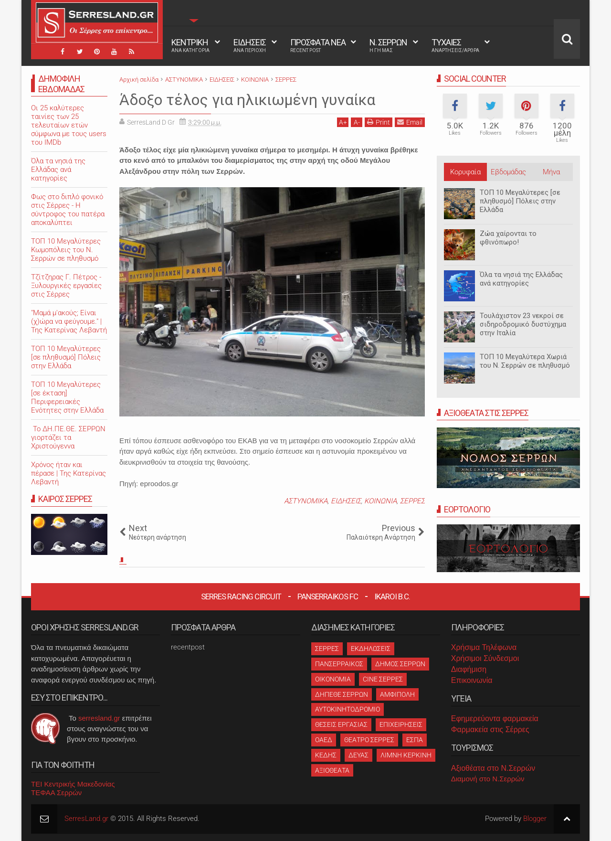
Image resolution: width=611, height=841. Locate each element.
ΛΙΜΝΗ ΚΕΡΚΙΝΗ (406, 755)
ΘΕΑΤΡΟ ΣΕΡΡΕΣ (369, 740)
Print (378, 122)
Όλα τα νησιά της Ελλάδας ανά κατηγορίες (521, 278)
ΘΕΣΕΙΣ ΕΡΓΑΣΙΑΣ (341, 724)
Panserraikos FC (327, 596)
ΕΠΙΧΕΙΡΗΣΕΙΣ (400, 724)
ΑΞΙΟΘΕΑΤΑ (332, 770)
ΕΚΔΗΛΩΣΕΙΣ (370, 648)
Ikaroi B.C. (392, 596)
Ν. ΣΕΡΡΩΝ (388, 45)
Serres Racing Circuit (241, 596)
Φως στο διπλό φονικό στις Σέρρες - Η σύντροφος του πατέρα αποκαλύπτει (68, 209)
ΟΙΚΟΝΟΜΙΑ (333, 679)
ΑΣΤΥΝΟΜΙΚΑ (305, 501)
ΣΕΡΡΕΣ (412, 501)
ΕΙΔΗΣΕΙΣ (249, 45)
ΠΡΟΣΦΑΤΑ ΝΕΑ (318, 45)
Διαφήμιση (468, 669)
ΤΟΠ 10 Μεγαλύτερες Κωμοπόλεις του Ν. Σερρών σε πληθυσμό (66, 250)
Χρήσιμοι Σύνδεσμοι (485, 658)
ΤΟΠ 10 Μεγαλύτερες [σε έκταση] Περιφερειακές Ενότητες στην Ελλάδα (67, 397)
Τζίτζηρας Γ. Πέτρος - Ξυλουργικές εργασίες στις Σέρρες (66, 285)
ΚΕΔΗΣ (326, 755)
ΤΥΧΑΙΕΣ (455, 45)
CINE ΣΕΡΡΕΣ (383, 679)
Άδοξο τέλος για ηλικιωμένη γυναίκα (247, 100)
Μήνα (551, 172)
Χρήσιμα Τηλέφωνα (483, 647)
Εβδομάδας (508, 172)
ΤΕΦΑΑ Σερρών (56, 792)
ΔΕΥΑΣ (358, 755)
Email (409, 122)
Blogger (535, 818)
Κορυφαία (465, 172)
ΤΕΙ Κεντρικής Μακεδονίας (73, 784)
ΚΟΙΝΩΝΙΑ (380, 501)
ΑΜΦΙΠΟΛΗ (397, 694)
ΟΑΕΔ (323, 740)
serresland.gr (99, 718)
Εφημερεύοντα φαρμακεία (494, 718)
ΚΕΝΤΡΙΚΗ (190, 45)
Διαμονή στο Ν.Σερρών (488, 779)
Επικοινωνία (472, 680)
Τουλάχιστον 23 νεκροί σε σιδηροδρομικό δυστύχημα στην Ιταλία (523, 324)
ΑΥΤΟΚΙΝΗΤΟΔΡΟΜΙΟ (347, 709)
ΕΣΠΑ (414, 740)
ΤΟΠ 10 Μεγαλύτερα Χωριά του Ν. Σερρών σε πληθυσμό (525, 361)
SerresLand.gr (86, 818)
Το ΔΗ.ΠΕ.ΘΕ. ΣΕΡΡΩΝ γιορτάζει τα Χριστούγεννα (68, 437)
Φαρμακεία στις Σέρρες (490, 729)
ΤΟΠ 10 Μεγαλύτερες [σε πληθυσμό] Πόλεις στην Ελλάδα (520, 201)
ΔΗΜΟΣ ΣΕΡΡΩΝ (400, 664)
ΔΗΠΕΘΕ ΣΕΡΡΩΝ (341, 694)
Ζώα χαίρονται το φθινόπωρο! (508, 237)
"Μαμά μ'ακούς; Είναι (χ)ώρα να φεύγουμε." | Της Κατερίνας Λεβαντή (69, 321)
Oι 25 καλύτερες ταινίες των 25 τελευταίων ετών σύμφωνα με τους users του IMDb (68, 125)
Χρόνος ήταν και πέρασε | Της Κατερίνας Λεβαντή (68, 473)
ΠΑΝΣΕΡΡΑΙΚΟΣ (339, 664)
